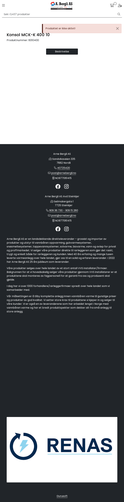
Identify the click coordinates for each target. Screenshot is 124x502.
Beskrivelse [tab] (62, 155)
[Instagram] (66, 204)
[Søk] (59, 14)
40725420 (63, 185)
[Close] (117, 28)
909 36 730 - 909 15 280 (63, 228)
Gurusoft (62, 496)
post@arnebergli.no (63, 190)
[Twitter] (57, 204)
